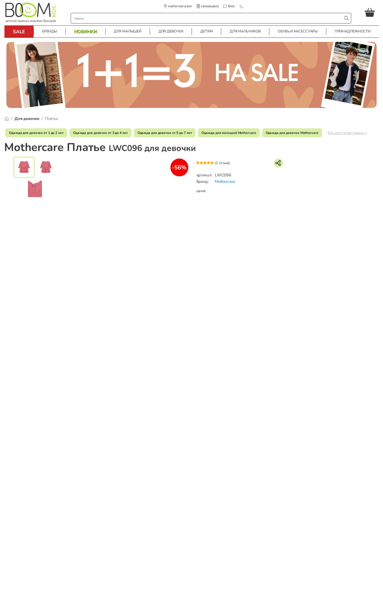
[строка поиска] (207, 18)
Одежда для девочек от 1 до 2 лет (36, 133)
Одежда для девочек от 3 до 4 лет (100, 133)
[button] (372, 12)
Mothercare (225, 181)
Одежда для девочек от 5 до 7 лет (164, 133)
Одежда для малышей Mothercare (228, 133)
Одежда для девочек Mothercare (292, 133)
